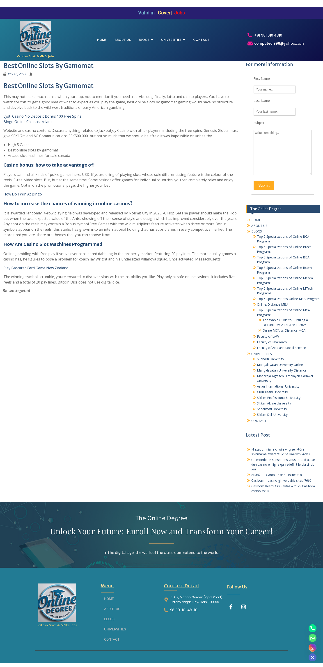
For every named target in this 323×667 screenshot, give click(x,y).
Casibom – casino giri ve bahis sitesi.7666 (281, 480)
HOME (256, 220)
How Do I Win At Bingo (22, 194)
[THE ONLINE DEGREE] (35, 36)
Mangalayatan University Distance (282, 370)
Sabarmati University (272, 409)
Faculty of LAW (268, 336)
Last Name (262, 100)
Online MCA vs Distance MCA (284, 330)
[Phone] (312, 628)
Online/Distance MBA (272, 304)
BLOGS (256, 231)
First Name (262, 78)
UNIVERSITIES (261, 354)
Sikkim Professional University (278, 397)
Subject (259, 123)
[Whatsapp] (312, 638)
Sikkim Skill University (272, 414)
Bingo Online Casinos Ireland (28, 121)
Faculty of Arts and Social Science (281, 348)
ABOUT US (259, 225)
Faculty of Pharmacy (272, 342)
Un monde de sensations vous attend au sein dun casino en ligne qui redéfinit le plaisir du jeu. (284, 464)
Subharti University (270, 359)
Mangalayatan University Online (280, 365)
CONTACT (258, 420)
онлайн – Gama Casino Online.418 (276, 475)
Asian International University (278, 386)
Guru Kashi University (272, 392)
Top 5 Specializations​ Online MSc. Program (288, 299)
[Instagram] (312, 648)
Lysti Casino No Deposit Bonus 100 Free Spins (42, 116)
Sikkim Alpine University (274, 403)
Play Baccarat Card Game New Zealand (35, 267)
